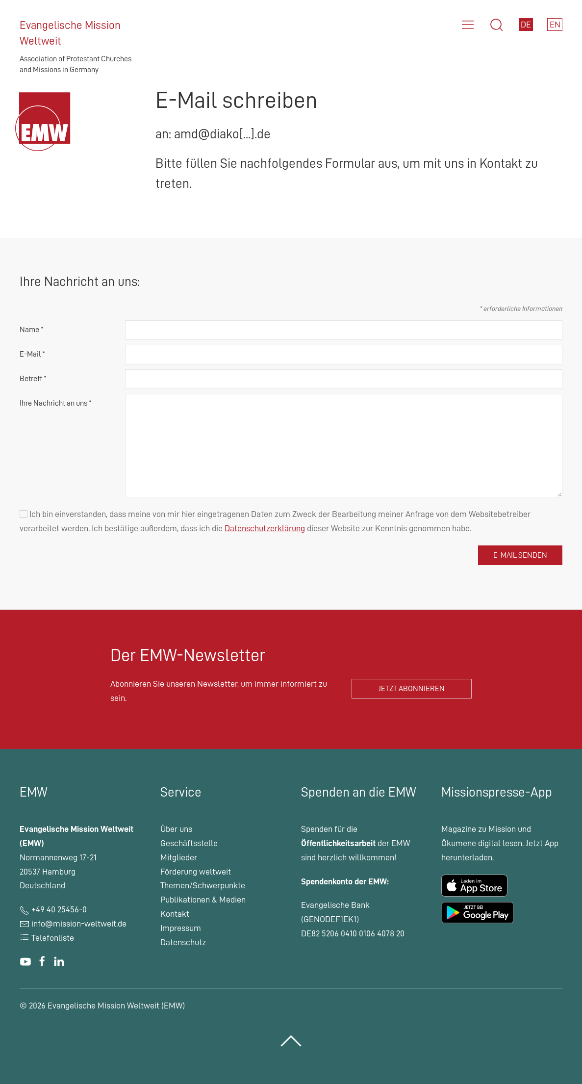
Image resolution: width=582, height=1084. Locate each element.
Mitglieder (178, 857)
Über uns (176, 829)
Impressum (180, 928)
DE (526, 24)
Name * (32, 330)
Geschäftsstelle (189, 843)
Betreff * (33, 379)
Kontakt (174, 913)
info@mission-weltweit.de (79, 923)
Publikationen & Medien (203, 899)
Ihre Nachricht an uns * (56, 403)
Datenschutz (183, 942)
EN (555, 24)
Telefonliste (47, 937)
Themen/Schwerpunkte (202, 885)
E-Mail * (32, 354)
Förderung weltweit (195, 871)
